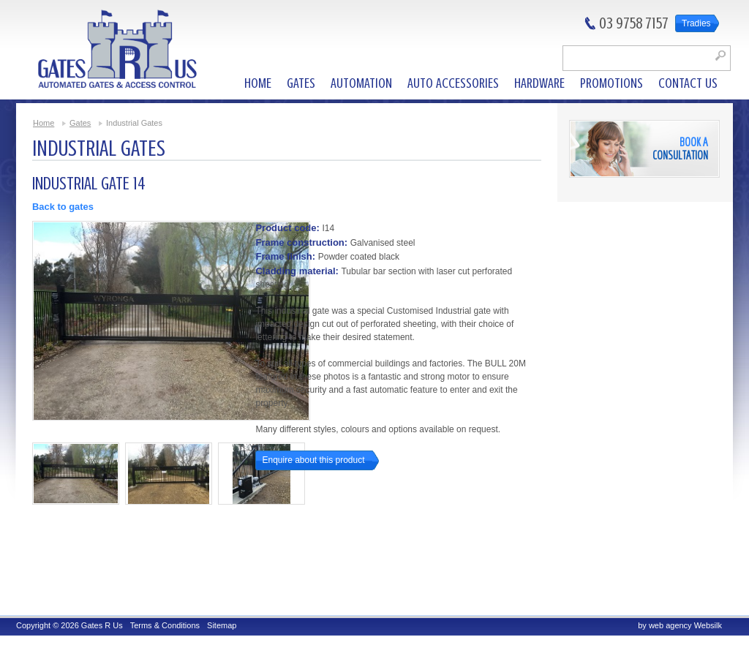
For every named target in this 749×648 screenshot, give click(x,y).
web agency (670, 625)
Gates (80, 122)
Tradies (696, 23)
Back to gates (63, 206)
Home (43, 122)
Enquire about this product (313, 460)
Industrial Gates (134, 122)
